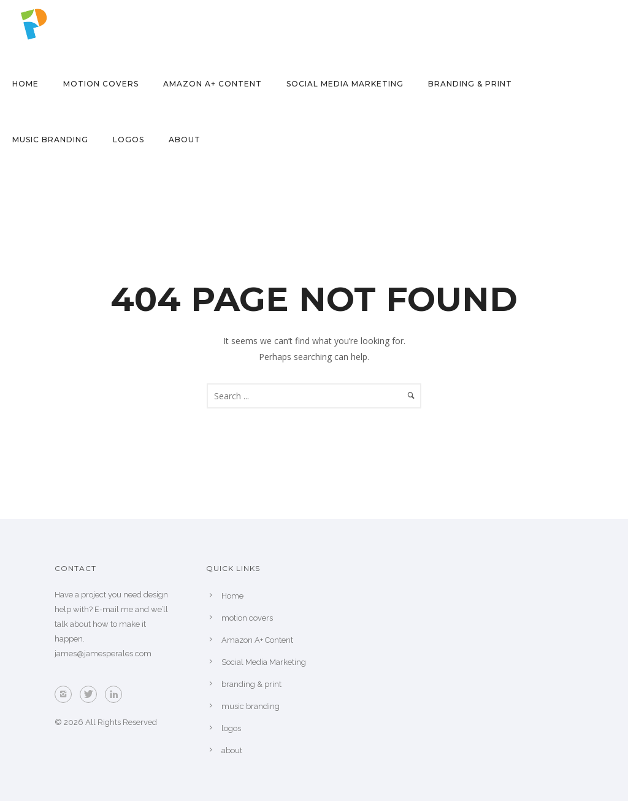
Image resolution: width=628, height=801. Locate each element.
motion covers (101, 83)
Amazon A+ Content (212, 83)
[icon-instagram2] (66, 694)
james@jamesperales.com (103, 653)
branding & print (470, 83)
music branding (50, 139)
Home (25, 83)
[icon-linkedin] (116, 694)
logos (128, 139)
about (185, 139)
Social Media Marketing (345, 83)
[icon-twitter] (91, 694)
